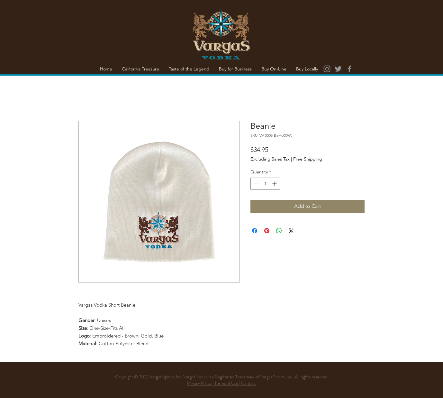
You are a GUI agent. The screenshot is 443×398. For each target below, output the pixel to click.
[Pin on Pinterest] (267, 231)
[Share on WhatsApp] (279, 231)
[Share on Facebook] (254, 231)
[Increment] (275, 183)
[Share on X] (291, 231)
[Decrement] (255, 183)
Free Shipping (307, 159)
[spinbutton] (265, 183)
